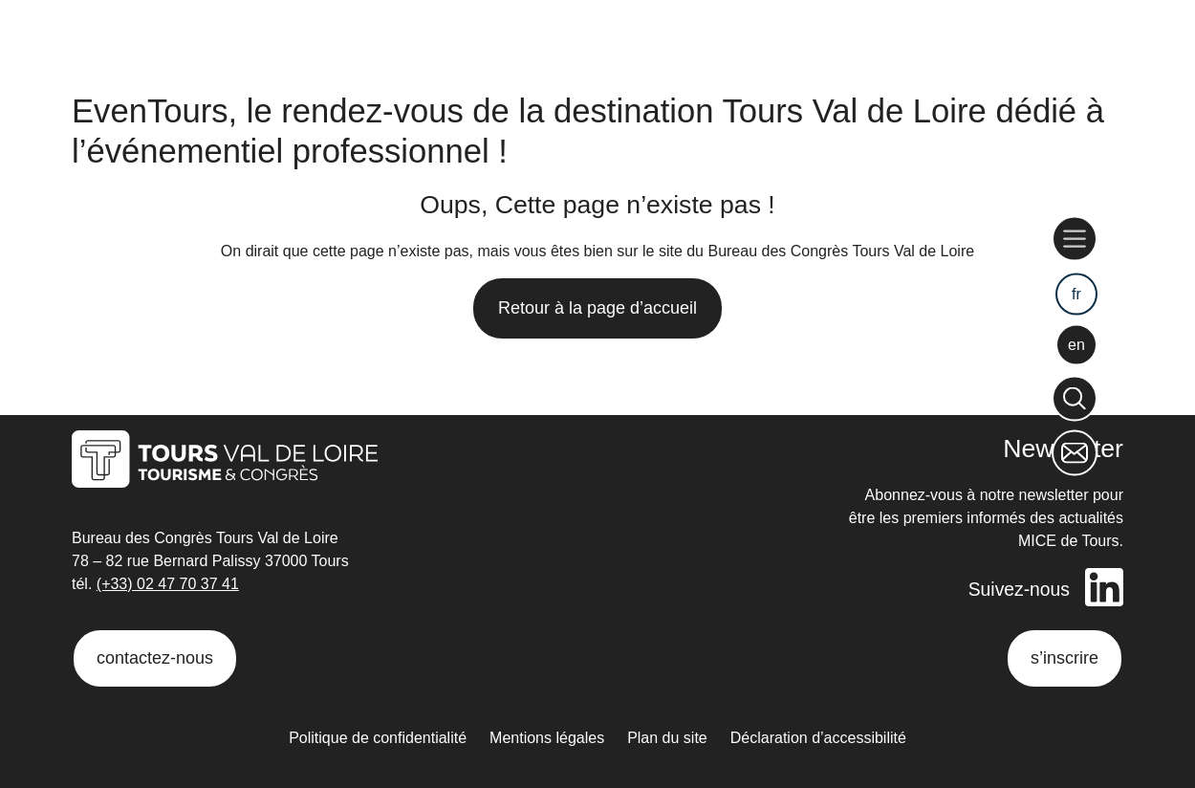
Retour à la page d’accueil (597, 307)
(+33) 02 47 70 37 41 (168, 584)
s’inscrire (1064, 658)
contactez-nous (155, 658)
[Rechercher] (1074, 398)
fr (1076, 293)
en (1076, 345)
